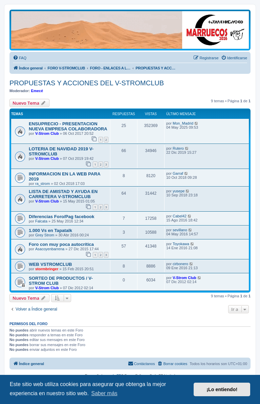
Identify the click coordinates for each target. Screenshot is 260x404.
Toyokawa (181, 244)
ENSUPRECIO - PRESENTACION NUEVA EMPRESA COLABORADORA (68, 126)
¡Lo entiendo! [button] (222, 389)
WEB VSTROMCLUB (50, 264)
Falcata (41, 221)
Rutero (178, 148)
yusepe (179, 191)
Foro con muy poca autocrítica (61, 244)
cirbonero (180, 264)
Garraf (178, 173)
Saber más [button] (104, 393)
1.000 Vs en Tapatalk (50, 230)
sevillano (180, 230)
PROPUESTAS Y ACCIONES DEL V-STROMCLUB (86, 83)
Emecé (37, 91)
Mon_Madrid (183, 123)
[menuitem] (19, 58)
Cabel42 (180, 216)
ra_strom (42, 184)
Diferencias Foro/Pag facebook (61, 216)
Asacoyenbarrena (49, 249)
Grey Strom (44, 235)
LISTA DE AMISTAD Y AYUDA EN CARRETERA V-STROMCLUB (63, 194)
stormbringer (46, 269)
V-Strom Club (47, 133)
